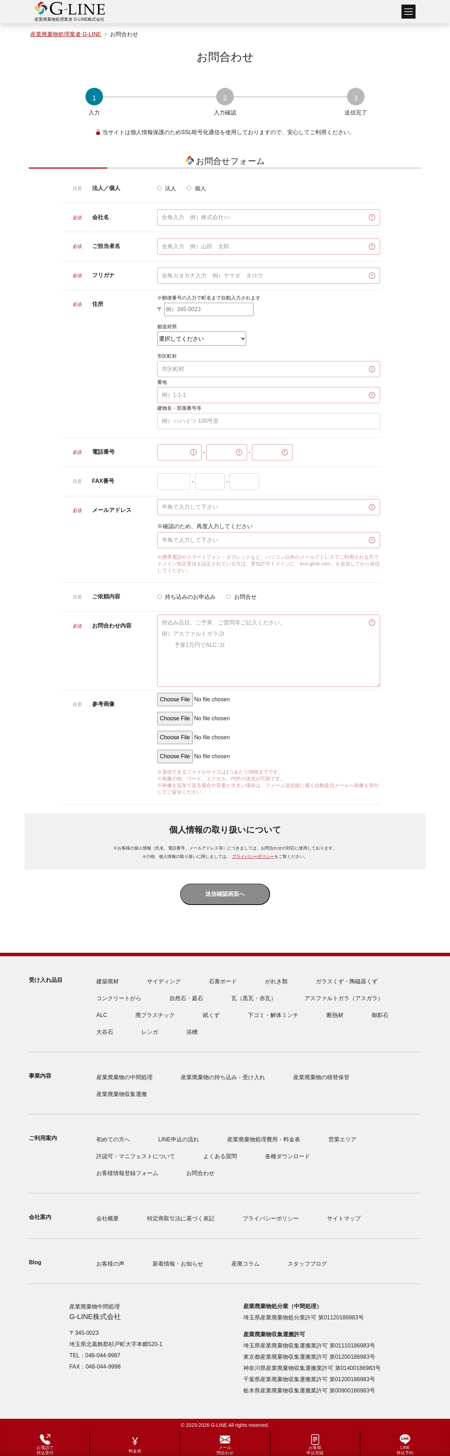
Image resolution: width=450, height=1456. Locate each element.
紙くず (211, 1015)
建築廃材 (107, 981)
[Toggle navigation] (408, 12)
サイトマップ (344, 1218)
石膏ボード (223, 981)
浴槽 (192, 1032)
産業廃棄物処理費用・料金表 (263, 1139)
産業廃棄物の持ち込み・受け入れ (223, 1077)
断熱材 (335, 1015)
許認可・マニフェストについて (135, 1156)
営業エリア (342, 1139)
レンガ (149, 1032)
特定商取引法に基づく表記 (180, 1218)
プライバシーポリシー (253, 856)
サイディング (164, 981)
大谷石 (104, 1032)
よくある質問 (220, 1156)
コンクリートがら (118, 998)
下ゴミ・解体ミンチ (273, 1015)
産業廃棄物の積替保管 (321, 1077)
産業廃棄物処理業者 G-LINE (65, 34)
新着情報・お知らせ (178, 1264)
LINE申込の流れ (178, 1139)
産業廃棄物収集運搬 (121, 1094)
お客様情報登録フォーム (127, 1173)
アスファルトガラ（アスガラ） (343, 998)
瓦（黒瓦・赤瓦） (253, 998)
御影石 (380, 1015)
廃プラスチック (155, 1015)
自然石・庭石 (186, 998)
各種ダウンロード (287, 1156)
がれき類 (276, 981)
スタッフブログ (307, 1264)
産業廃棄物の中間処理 (124, 1077)
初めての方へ (113, 1139)
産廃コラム (245, 1264)
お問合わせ (200, 1173)
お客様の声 (110, 1264)
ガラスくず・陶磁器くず (347, 981)
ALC (101, 1015)
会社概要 (107, 1218)
